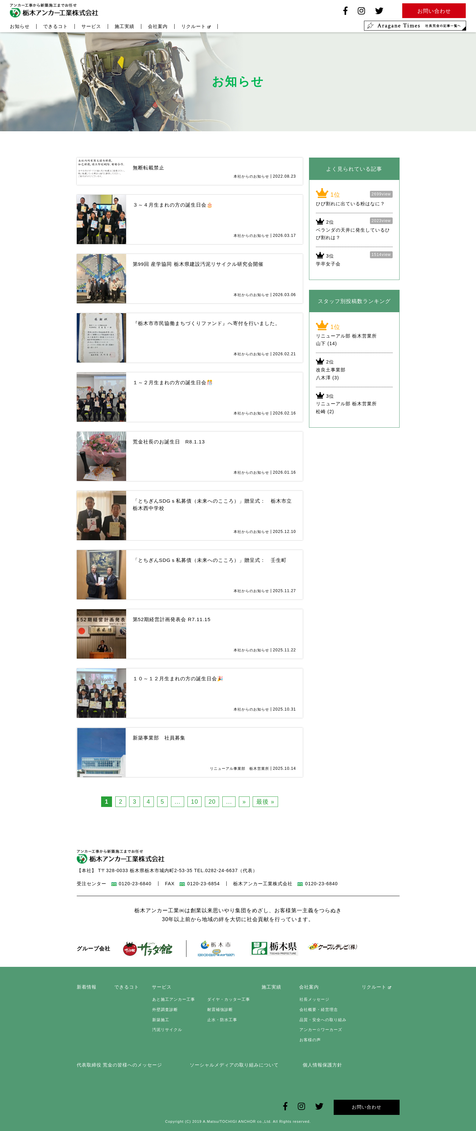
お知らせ (20, 26)
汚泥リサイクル (167, 1029)
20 (212, 801)
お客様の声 (310, 1039)
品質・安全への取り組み (322, 1020)
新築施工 (160, 1020)
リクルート (196, 26)
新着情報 (87, 987)
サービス (91, 26)
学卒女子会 (328, 263)
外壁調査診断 (165, 1009)
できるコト (55, 26)
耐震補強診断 (219, 1009)
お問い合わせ (366, 1106)
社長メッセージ (314, 999)
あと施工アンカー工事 (173, 999)
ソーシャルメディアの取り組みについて (234, 1065)
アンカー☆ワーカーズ (320, 1029)
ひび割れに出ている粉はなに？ (350, 203)
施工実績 (124, 26)
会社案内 (158, 26)
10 (194, 801)
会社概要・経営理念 (318, 1009)
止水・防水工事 (222, 1020)
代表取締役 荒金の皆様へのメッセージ (119, 1065)
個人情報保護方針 (322, 1065)
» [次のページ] (245, 801)
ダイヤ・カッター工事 (228, 999)
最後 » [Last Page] (266, 801)
